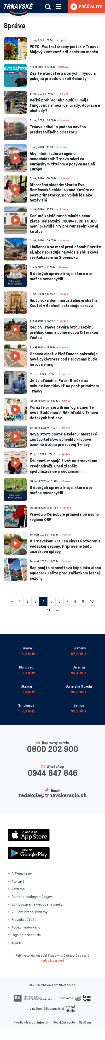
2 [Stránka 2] (28, 601)
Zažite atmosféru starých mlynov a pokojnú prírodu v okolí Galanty (63, 75)
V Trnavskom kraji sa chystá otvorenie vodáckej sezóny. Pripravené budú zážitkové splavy (65, 546)
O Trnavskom (22, 873)
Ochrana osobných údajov (32, 896)
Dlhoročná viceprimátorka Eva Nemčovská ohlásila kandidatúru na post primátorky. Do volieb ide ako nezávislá (62, 192)
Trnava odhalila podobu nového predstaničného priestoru (58, 129)
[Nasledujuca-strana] (57, 610)
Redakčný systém (65, 1022)
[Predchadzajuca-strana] (12, 601)
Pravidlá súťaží (23, 919)
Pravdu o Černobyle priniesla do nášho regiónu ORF (64, 516)
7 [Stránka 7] (67, 601)
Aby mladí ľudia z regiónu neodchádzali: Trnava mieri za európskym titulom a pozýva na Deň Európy (62, 161)
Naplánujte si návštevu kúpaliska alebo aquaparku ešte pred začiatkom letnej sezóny (65, 573)
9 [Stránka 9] (83, 601)
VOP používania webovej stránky (37, 904)
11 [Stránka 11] (48, 610)
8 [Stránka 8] (75, 601)
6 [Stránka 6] (59, 601)
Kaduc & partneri (52, 960)
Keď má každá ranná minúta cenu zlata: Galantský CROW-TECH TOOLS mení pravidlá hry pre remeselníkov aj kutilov (64, 223)
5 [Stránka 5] (51, 601)
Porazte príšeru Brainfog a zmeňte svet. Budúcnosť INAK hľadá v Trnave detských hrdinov (64, 412)
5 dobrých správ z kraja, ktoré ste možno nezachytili (61, 276)
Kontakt (18, 881)
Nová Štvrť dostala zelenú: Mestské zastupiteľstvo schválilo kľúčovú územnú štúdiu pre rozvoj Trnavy (63, 439)
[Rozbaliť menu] (58, 6)
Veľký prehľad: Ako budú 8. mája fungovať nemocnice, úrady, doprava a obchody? (65, 105)
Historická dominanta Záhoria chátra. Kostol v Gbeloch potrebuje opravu (64, 302)
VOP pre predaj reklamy (29, 911)
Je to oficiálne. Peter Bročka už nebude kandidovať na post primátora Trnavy (64, 385)
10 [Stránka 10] (92, 601)
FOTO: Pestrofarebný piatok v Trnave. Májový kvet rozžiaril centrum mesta (64, 48)
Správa (64, 40)
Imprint (17, 942)
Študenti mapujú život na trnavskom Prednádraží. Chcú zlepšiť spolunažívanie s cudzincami (63, 466)
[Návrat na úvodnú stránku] (18, 8)
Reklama (18, 888)
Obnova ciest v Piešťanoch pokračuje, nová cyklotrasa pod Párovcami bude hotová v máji (64, 359)
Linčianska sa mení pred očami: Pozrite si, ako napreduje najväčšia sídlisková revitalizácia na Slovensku (65, 252)
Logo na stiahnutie (26, 934)
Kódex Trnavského (26, 927)
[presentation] (15, 48)
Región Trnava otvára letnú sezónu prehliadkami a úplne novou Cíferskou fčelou (64, 332)
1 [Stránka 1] (20, 601)
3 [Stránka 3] (35, 601)
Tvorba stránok (24, 1022)
